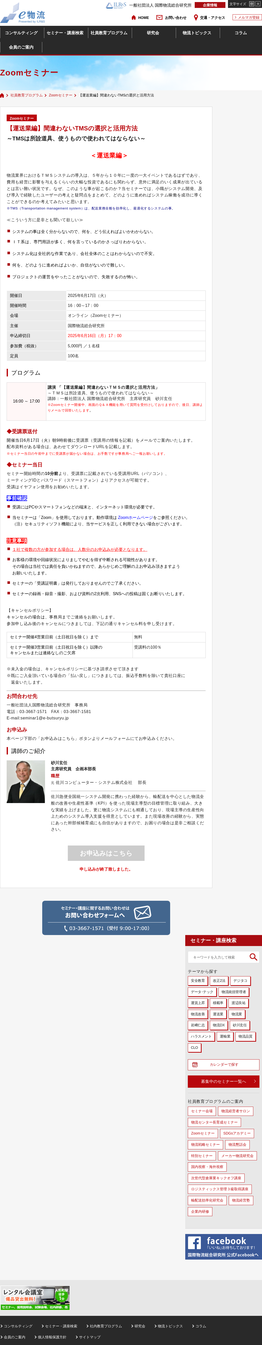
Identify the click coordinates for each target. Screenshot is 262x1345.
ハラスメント (201, 1036)
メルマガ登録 (248, 17)
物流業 (237, 1014)
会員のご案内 (21, 47)
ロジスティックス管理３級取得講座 (219, 1190)
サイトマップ (90, 1338)
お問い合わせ (176, 18)
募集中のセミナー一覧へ (223, 1083)
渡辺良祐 (238, 1003)
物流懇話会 (237, 1146)
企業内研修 (200, 1212)
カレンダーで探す (225, 1065)
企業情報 (210, 5)
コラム (241, 33)
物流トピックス (197, 33)
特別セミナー (202, 1157)
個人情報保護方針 (52, 1338)
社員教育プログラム (109, 33)
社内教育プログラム (106, 1327)
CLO (194, 1048)
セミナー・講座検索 (65, 33)
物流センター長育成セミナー (214, 1123)
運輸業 (225, 1036)
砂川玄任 (240, 1025)
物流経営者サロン (235, 1112)
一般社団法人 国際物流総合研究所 (149, 5)
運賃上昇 (198, 1003)
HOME (143, 18)
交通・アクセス (212, 18)
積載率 (218, 1003)
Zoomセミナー (60, 95)
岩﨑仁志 (198, 1025)
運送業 (218, 1014)
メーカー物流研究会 (237, 1157)
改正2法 (219, 981)
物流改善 (198, 1014)
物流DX (219, 1025)
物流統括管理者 (234, 992)
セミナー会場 (202, 1112)
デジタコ (240, 981)
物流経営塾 (241, 1201)
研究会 (153, 33)
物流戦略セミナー (205, 1146)
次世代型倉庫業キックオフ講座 (216, 1179)
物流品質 (245, 1036)
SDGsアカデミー (237, 1134)
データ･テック (202, 992)
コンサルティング (21, 33)
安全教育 (198, 981)
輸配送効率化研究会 (207, 1201)
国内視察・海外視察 (207, 1168)
